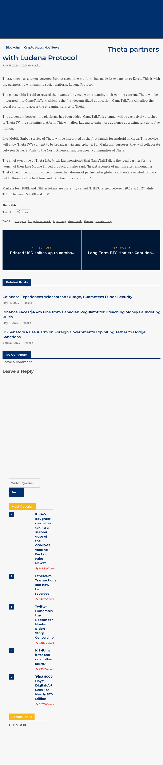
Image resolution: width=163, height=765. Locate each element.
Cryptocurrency (151, 9)
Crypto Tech (148, 24)
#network (75, 221)
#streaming (104, 221)
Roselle (27, 302)
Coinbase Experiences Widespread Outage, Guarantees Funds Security (67, 297)
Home (144, 4)
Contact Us (147, 33)
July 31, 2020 (11, 65)
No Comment (17, 355)
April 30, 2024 (11, 343)
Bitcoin (144, 14)
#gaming (59, 221)
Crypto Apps (33, 47)
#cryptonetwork (39, 221)
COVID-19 (146, 29)
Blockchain (14, 47)
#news (89, 221)
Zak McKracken (32, 65)
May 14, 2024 (11, 302)
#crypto (20, 221)
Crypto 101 (147, 19)
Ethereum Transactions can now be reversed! (45, 585)
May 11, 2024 (10, 322)
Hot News (51, 47)
